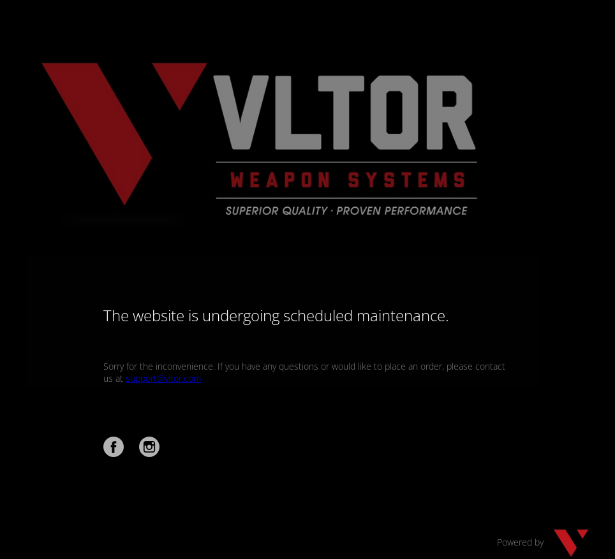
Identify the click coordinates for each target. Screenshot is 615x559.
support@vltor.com (163, 378)
